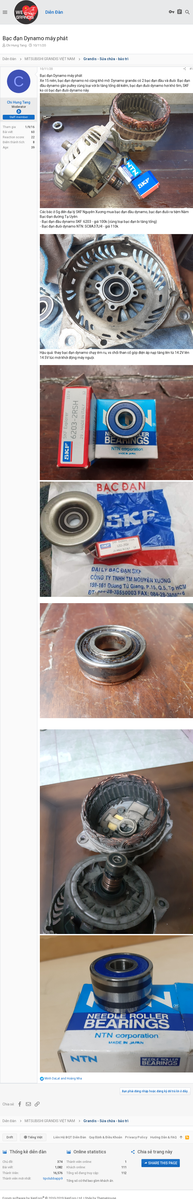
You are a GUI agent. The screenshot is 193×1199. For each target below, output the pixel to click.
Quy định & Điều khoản (105, 1137)
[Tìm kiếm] (188, 12)
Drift (9, 1137)
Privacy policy (136, 1137)
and (63, 1078)
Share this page (160, 1163)
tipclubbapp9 (53, 1178)
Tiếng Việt (33, 1137)
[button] (5, 12)
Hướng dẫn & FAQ (163, 1137)
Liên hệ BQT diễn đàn (69, 1137)
